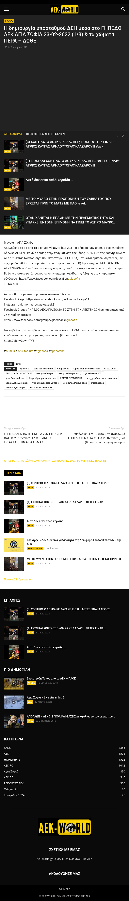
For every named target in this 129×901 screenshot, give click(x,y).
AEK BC (31, 682)
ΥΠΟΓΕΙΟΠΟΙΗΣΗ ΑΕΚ (41, 387)
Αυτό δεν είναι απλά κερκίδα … (49, 180)
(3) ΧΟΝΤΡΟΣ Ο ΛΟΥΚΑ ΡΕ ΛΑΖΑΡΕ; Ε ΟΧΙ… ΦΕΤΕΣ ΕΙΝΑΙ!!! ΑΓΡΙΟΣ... (69, 483)
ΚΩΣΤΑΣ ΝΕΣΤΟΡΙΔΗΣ (71, 378)
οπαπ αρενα (97, 382)
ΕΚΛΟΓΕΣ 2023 (66, 460)
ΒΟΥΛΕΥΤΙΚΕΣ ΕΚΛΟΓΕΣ (91, 460)
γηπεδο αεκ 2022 (94, 373)
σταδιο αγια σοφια (15, 387)
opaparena (58, 351)
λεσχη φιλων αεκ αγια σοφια (102, 378)
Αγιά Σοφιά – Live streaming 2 (45, 697)
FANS (9, 21)
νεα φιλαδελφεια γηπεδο (45, 382)
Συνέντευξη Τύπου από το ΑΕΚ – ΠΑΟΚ (51, 678)
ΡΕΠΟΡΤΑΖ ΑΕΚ (35, 548)
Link (18, 363)
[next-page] (123, 135)
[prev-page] (117, 135)
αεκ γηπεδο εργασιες (69, 373)
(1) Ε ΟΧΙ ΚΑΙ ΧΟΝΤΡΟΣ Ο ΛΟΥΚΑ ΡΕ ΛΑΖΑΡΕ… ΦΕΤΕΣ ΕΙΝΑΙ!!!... (66, 502)
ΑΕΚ (8, 373)
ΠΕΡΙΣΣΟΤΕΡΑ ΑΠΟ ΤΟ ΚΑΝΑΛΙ (45, 134)
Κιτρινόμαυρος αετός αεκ (42, 378)
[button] (6, 9)
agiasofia (74, 278)
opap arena (63, 368)
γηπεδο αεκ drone (15, 378)
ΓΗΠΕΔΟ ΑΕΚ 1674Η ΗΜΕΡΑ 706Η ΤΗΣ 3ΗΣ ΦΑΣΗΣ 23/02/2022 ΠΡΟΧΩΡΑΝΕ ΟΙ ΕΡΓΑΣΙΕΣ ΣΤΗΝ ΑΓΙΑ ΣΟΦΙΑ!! (33, 438)
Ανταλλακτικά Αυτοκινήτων (38, 460)
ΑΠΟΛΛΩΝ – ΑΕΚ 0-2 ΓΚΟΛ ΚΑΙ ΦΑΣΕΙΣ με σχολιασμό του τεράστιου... (71, 716)
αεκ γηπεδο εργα (45, 373)
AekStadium (25, 351)
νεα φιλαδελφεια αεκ (17, 382)
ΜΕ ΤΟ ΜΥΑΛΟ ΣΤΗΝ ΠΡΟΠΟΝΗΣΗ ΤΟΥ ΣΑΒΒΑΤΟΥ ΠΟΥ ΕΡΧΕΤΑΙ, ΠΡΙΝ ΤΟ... (75, 559)
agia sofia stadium (43, 368)
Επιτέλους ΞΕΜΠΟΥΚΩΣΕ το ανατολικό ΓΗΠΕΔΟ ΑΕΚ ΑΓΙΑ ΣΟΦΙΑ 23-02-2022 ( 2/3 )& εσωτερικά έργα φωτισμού (96, 438)
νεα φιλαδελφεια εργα (75, 382)
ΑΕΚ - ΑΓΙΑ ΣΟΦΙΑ (23, 373)
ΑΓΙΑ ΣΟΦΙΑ (110, 368)
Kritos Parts (11, 460)
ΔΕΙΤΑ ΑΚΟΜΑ (13, 134)
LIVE (30, 701)
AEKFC (10, 351)
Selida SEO (64, 889)
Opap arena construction (86, 368)
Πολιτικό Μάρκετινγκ (17, 579)
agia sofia (24, 368)
